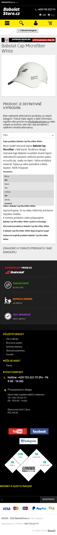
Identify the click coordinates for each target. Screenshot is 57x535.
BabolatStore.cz (8, 2)
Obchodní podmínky (15, 351)
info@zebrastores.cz (38, 122)
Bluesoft (51, 531)
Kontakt (10, 355)
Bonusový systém (14, 343)
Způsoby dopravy (14, 347)
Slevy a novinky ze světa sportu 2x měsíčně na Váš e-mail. (26, 492)
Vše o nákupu (12, 339)
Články (9, 366)
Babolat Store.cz (11, 11)
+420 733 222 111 (46, 9)
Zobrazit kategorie (28, 31)
